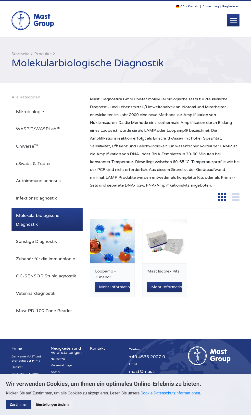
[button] (181, 6)
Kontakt (193, 6)
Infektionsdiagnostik (36, 198)
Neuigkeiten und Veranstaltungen (66, 350)
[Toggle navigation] (233, 20)
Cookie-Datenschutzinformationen (170, 393)
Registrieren (230, 6)
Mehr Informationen (114, 287)
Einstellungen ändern (52, 404)
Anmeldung (210, 6)
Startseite (20, 53)
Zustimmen (18, 404)
